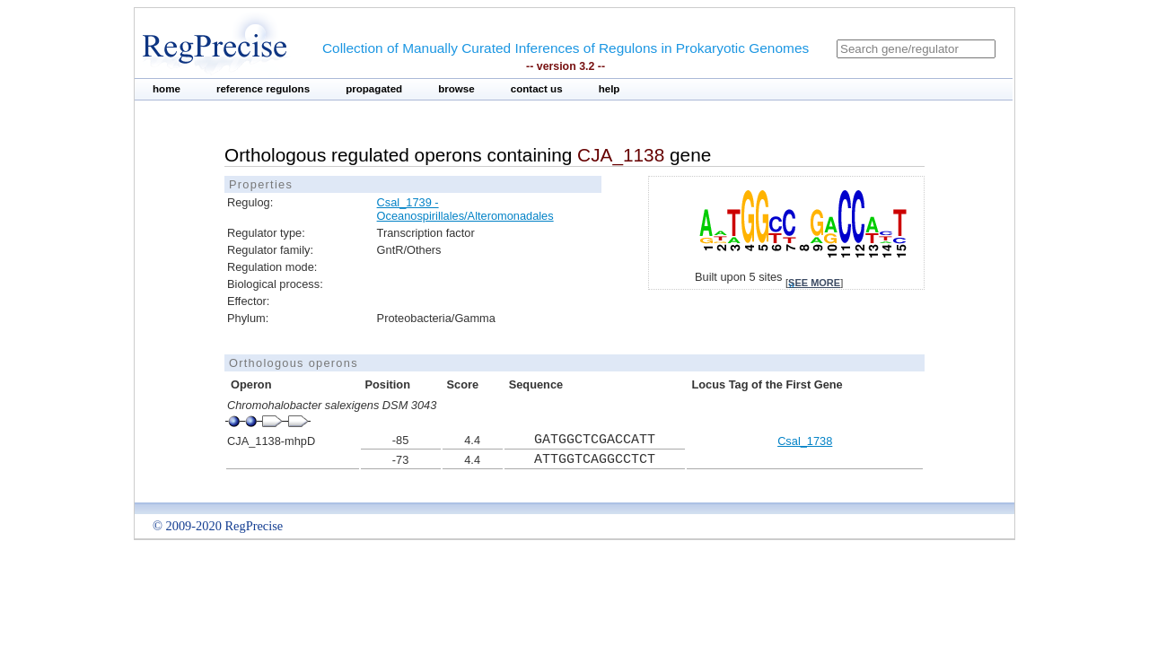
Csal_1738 (804, 441)
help (609, 88)
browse (456, 88)
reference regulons (263, 88)
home (166, 88)
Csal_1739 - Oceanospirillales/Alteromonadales (465, 209)
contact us (537, 88)
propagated (374, 88)
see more (814, 282)
